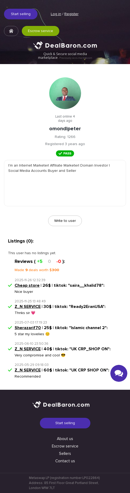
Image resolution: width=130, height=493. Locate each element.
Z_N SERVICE (28, 306)
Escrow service (40, 31)
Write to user (65, 220)
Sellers (65, 453)
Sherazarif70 (28, 327)
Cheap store (27, 285)
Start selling (21, 14)
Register (71, 14)
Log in (56, 14)
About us (65, 438)
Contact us (65, 461)
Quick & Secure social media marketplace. (65, 56)
